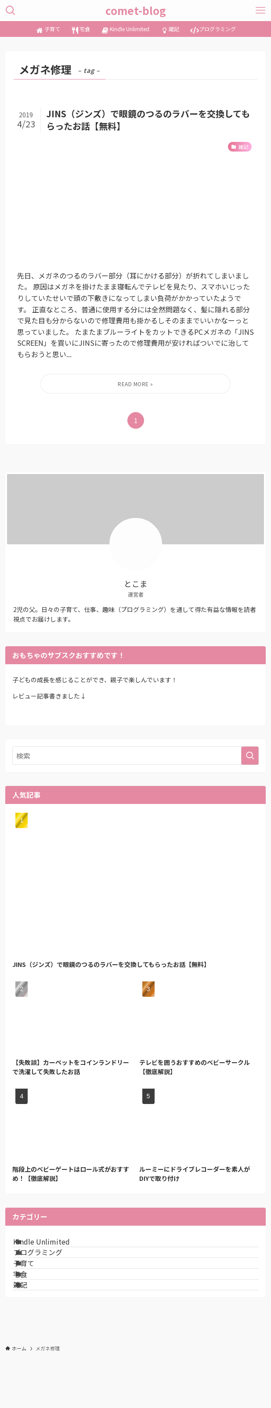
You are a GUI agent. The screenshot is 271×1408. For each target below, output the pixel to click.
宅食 (32, 1308)
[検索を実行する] (250, 755)
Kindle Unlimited (53, 1246)
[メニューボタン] (260, 10)
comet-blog (135, 10)
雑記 (32, 1330)
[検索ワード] (135, 755)
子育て (35, 1288)
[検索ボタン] (10, 10)
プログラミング (49, 1267)
